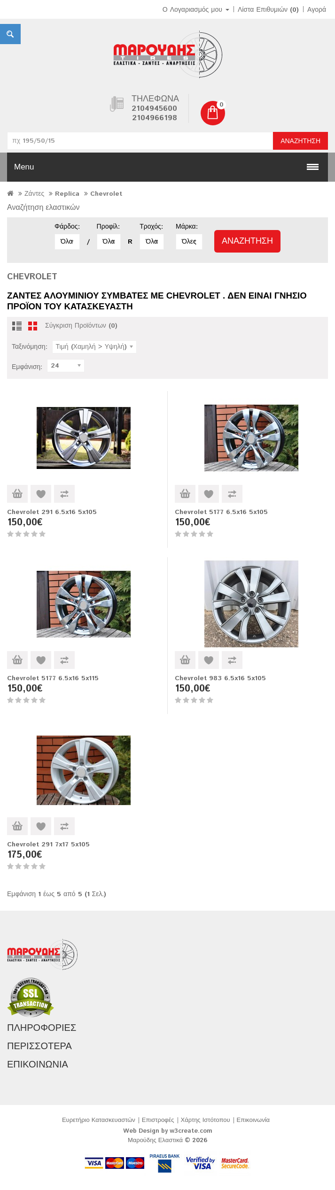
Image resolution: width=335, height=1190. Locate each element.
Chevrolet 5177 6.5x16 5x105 (221, 512)
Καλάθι (17, 494)
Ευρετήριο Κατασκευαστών (98, 1120)
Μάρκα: (187, 226)
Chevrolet (106, 194)
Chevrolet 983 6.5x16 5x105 (220, 678)
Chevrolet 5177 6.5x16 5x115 (53, 678)
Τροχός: (151, 226)
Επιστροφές (158, 1120)
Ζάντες (34, 194)
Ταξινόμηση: (29, 347)
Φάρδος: (67, 226)
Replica (67, 194)
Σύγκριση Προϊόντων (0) (81, 325)
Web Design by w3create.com (167, 1131)
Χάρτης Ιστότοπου (205, 1120)
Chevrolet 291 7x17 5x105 (48, 844)
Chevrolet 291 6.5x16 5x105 (52, 512)
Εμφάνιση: (27, 367)
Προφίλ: (108, 226)
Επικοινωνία (253, 1120)
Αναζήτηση (300, 141)
